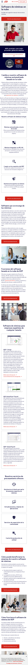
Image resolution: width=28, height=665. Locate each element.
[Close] (26, 656)
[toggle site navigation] (2, 1)
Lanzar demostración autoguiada (11, 376)
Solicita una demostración (14, 19)
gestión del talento (10, 280)
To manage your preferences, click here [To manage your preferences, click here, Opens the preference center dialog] (14, 663)
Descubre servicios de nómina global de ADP (14, 55)
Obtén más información (9, 374)
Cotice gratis (22, 1)
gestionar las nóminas (12, 95)
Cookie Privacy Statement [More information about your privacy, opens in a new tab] (18, 661)
